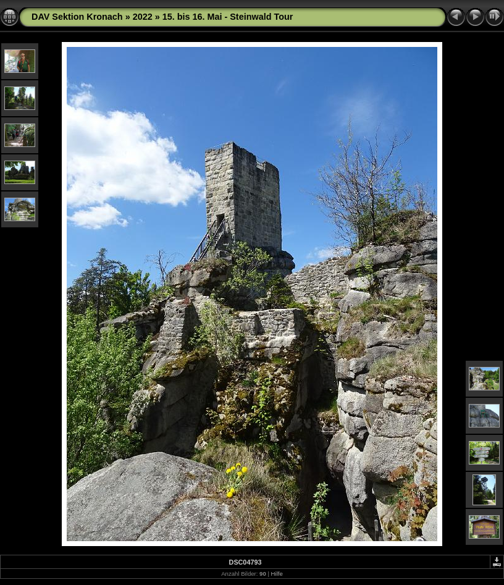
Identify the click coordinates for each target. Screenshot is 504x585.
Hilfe (277, 573)
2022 (143, 17)
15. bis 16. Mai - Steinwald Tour (227, 17)
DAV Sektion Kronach (77, 17)
